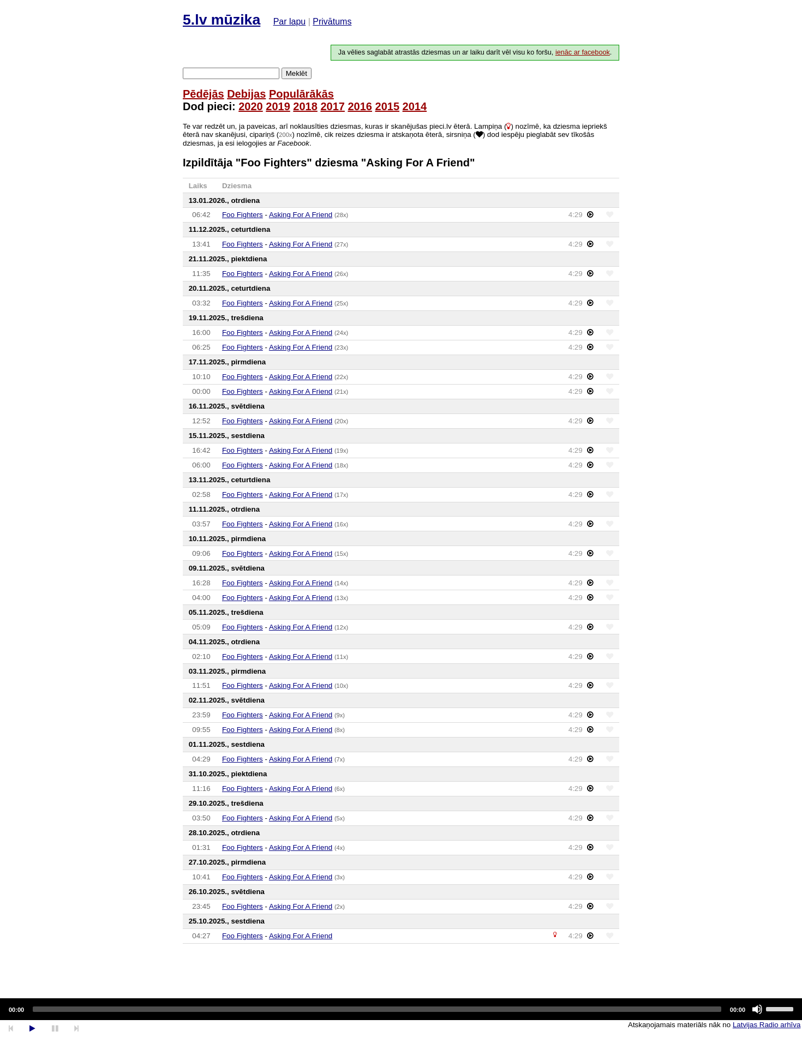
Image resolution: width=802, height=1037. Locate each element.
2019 (278, 106)
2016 (360, 106)
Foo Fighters (242, 215)
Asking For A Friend (300, 215)
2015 (387, 106)
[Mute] (757, 1009)
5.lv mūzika (221, 19)
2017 (332, 106)
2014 (415, 106)
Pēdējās (203, 94)
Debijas (246, 94)
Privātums (332, 21)
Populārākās (301, 94)
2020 (250, 106)
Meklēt (296, 73)
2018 (305, 106)
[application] (401, 1009)
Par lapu (289, 21)
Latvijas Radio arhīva (766, 1025)
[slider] (377, 1009)
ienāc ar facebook (582, 52)
